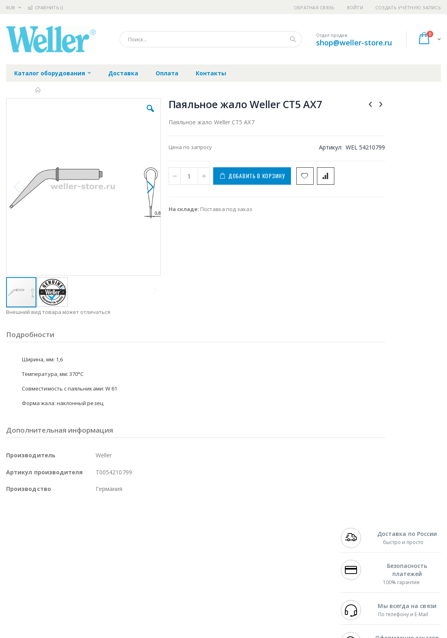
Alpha (49, 551)
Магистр (128, 536)
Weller (91, 528)
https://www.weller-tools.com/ (141, 632)
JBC (52, 528)
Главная (38, 90)
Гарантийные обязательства (193, 528)
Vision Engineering (28, 567)
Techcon (75, 583)
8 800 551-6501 (362, 551)
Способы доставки (291, 544)
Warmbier (45, 583)
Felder (71, 551)
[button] (129, 114)
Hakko (14, 528)
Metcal (68, 536)
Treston (15, 583)
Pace (70, 528)
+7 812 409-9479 (360, 536)
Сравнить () (45, 7)
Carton (96, 567)
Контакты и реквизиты (297, 528)
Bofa (12, 536)
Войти (355, 7)
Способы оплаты (288, 559)
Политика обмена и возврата (193, 544)
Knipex (46, 599)
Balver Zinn (20, 551)
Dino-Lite (70, 567)
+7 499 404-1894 (360, 528)
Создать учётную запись (408, 7)
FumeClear (39, 536)
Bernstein (18, 599)
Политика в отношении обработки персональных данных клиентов (200, 564)
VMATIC (102, 583)
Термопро (96, 536)
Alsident (117, 528)
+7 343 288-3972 (360, 544)
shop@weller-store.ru (354, 42)
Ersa (35, 528)
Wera (69, 599)
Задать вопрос (174, 583)
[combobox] (211, 39)
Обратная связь (314, 7)
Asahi (94, 551)
